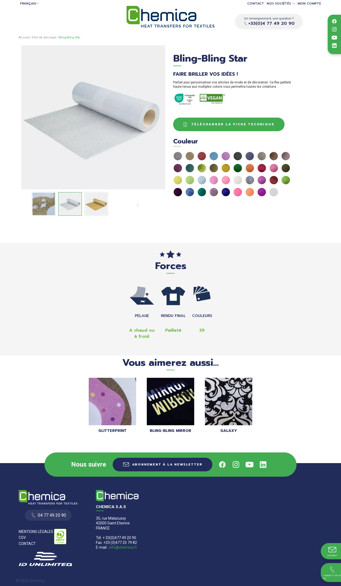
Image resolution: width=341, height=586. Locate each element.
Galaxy (228, 431)
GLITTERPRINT (112, 431)
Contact (255, 3)
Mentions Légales (36, 531)
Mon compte (309, 3)
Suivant (138, 204)
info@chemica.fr (123, 547)
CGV (22, 537)
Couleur (187, 141)
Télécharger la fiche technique (227, 125)
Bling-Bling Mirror (170, 431)
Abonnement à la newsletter (167, 464)
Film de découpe (44, 37)
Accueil (24, 37)
